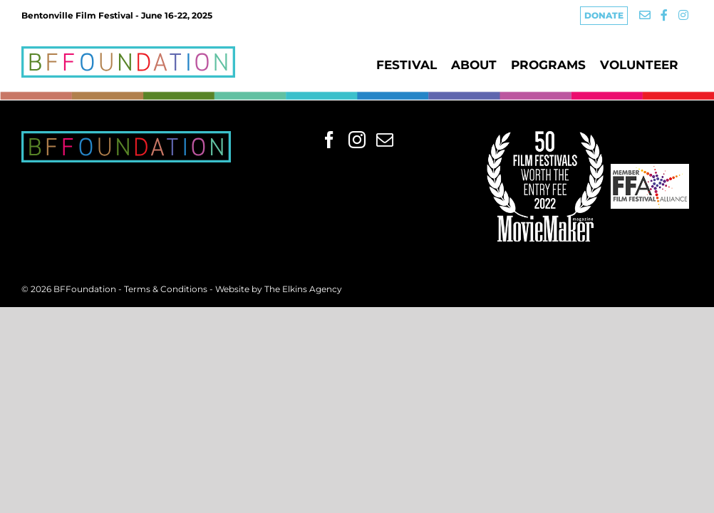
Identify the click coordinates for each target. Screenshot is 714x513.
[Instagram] (357, 139)
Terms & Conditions (166, 289)
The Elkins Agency (303, 289)
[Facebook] (329, 139)
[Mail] (384, 139)
